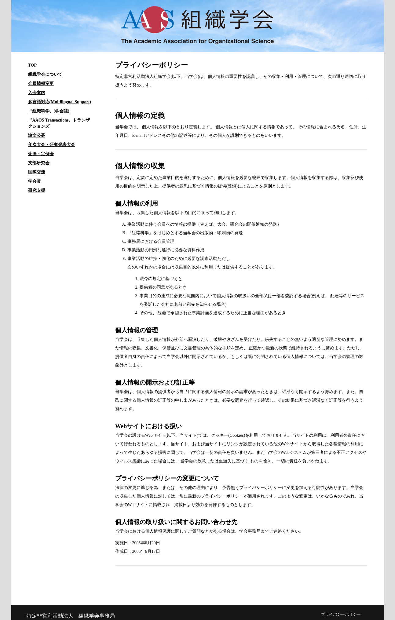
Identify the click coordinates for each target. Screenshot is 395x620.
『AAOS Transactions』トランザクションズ (59, 123)
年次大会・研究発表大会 (51, 144)
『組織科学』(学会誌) (48, 111)
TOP (32, 65)
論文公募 (36, 135)
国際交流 (36, 172)
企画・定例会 (41, 153)
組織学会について (45, 74)
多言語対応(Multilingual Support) (59, 102)
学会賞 (34, 181)
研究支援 (36, 190)
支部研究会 (38, 163)
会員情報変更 (41, 83)
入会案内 (36, 92)
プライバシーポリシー (341, 614)
